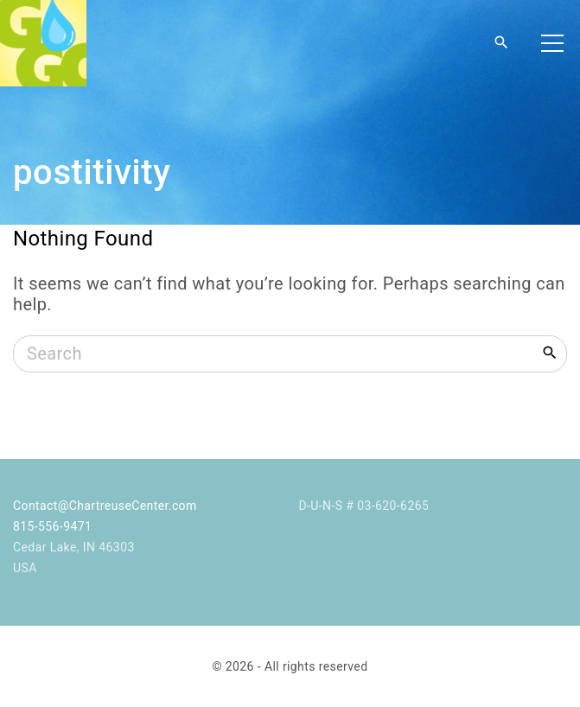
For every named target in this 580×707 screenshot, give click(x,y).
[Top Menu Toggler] (552, 43)
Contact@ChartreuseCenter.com (105, 506)
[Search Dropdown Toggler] (501, 43)
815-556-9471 (52, 526)
